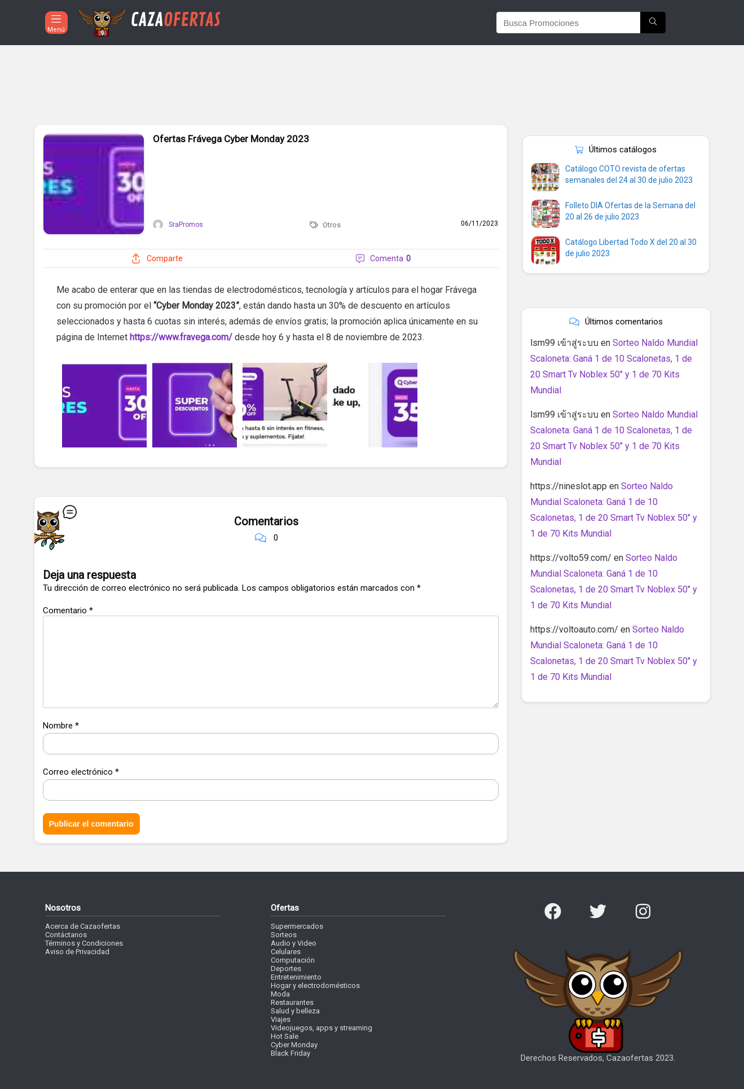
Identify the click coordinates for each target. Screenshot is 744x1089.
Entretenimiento (296, 977)
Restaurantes (292, 1002)
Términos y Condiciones (84, 943)
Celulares (286, 951)
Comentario (68, 610)
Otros (332, 225)
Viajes (280, 1019)
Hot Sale (284, 1036)
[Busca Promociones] (653, 22)
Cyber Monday (294, 1044)
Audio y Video (293, 943)
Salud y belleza (295, 1011)
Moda (280, 994)
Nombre (61, 726)
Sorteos (284, 934)
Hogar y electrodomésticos (315, 985)
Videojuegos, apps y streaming (321, 1028)
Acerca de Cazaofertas (82, 926)
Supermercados (297, 926)
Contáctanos (66, 934)
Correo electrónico (81, 772)
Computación (293, 960)
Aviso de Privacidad (77, 951)
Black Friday (290, 1053)
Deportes (286, 968)
